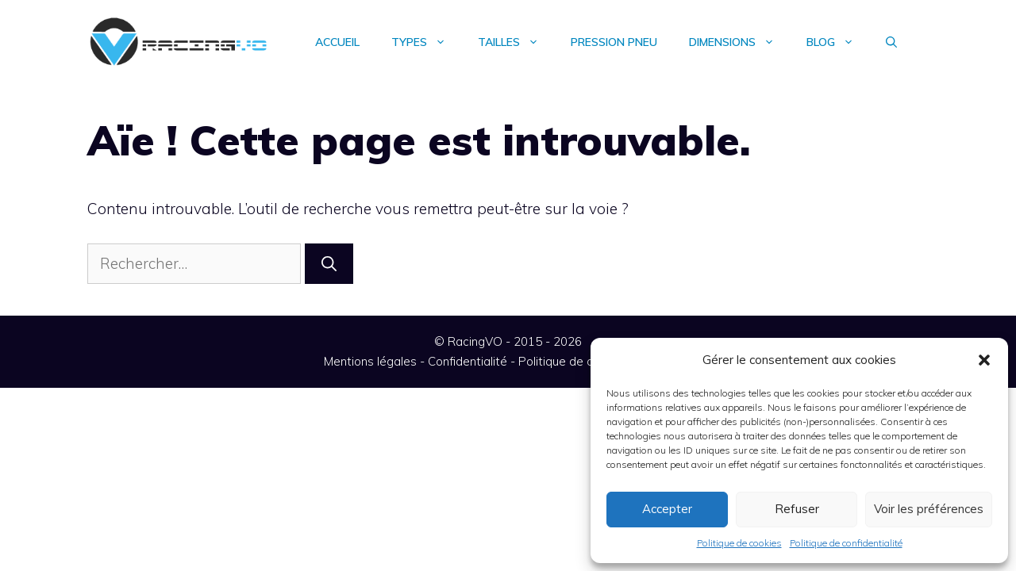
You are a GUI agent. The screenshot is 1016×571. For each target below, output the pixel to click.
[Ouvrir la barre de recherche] (891, 42)
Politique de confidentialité (846, 543)
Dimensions (740, 42)
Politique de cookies (739, 543)
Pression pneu (614, 42)
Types (426, 42)
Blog (838, 42)
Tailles (516, 42)
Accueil (337, 42)
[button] (984, 360)
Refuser (797, 508)
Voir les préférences (928, 508)
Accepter (667, 508)
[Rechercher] (329, 263)
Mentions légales (370, 361)
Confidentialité (467, 361)
